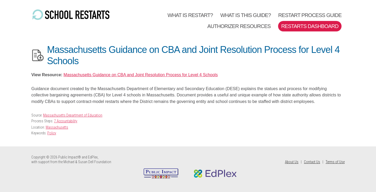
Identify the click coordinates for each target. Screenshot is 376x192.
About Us (291, 162)
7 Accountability (65, 121)
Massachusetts (57, 127)
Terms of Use (335, 162)
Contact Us (312, 162)
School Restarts (70, 14)
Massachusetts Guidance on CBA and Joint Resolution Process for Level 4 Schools (140, 75)
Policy (51, 133)
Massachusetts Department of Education (72, 115)
